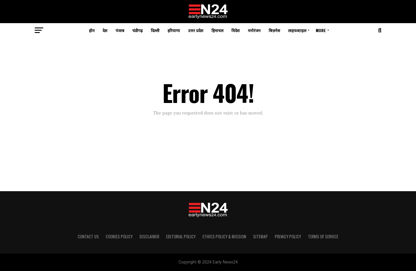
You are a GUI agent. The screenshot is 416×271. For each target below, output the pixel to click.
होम (91, 30)
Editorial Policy (181, 236)
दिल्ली (155, 30)
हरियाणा (174, 30)
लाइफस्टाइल (297, 30)
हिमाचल (217, 30)
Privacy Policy (288, 236)
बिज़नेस (274, 30)
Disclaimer (149, 236)
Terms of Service (323, 236)
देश (105, 30)
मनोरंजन (254, 30)
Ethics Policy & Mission (224, 236)
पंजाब (120, 30)
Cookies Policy (119, 236)
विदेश (235, 30)
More (321, 30)
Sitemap (260, 236)
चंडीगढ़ (137, 30)
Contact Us (88, 236)
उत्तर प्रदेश (195, 30)
